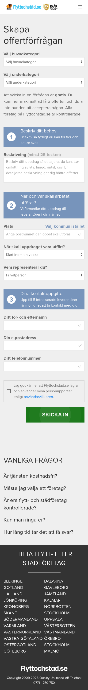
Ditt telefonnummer (22, 358)
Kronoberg (16, 606)
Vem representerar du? (25, 267)
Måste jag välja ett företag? (35, 488)
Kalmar (52, 600)
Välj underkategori (21, 74)
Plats (8, 226)
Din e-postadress (20, 337)
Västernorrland (22, 632)
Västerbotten (59, 625)
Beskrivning (32, 154)
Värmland (15, 625)
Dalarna (53, 581)
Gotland (13, 587)
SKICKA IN (55, 415)
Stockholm (57, 613)
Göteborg (15, 651)
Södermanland (21, 619)
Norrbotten (58, 606)
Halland (13, 593)
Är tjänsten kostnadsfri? (30, 476)
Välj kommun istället (64, 226)
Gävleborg (56, 587)
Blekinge (13, 581)
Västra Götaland (23, 638)
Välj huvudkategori (22, 54)
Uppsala (53, 619)
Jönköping (15, 600)
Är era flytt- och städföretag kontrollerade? (35, 504)
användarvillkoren (38, 397)
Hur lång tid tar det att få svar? (38, 532)
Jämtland (55, 593)
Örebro (52, 638)
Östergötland (20, 644)
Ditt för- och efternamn (25, 317)
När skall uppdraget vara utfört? (34, 246)
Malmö (51, 651)
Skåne (10, 613)
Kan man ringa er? (24, 520)
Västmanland (59, 632)
